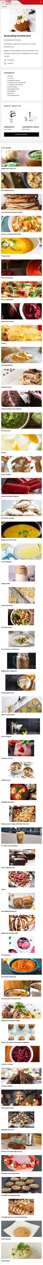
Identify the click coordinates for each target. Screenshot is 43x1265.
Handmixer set (9, 127)
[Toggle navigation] (2, 2)
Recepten (5, 6)
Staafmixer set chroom (30, 127)
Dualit (9, 129)
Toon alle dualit (21, 134)
